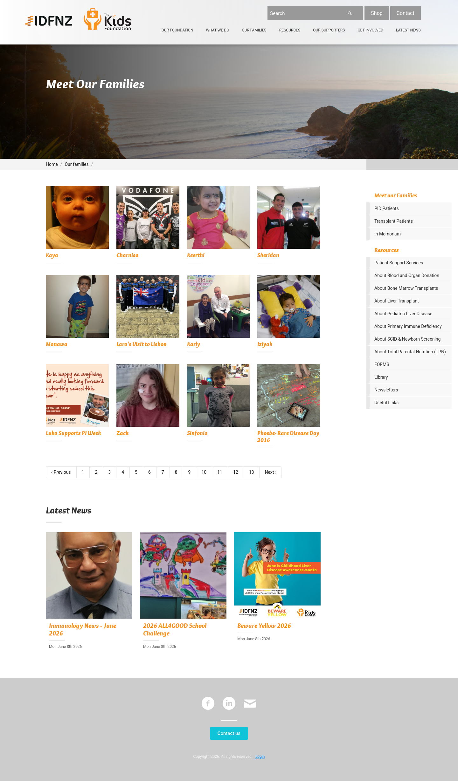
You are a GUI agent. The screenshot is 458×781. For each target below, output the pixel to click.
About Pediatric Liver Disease (403, 313)
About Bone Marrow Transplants (406, 288)
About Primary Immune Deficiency (408, 326)
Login (260, 756)
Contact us (229, 733)
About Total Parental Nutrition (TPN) (410, 351)
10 (203, 472)
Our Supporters (329, 30)
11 (219, 472)
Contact (405, 13)
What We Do (217, 30)
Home (52, 164)
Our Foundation (177, 30)
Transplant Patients (393, 221)
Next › (270, 472)
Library (381, 377)
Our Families (254, 30)
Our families (76, 164)
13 (251, 472)
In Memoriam (387, 233)
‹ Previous (61, 472)
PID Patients (386, 208)
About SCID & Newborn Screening (407, 339)
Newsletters (386, 389)
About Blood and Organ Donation (406, 275)
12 (235, 472)
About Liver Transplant (396, 300)
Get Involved (370, 30)
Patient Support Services (398, 262)
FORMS (381, 364)
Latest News (408, 30)
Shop (376, 13)
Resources (290, 30)
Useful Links (386, 402)
